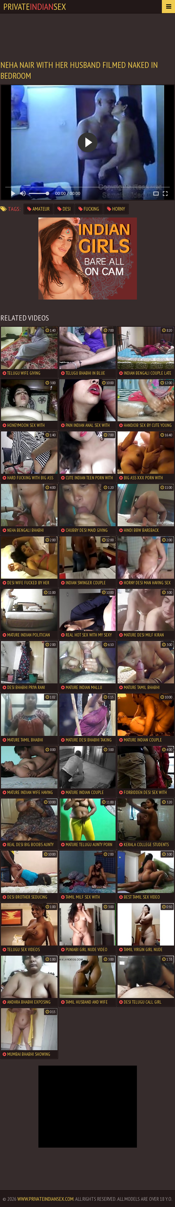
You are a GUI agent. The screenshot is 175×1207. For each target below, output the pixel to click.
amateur (38, 209)
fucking (88, 209)
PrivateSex (34, 6)
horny (116, 209)
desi (64, 209)
